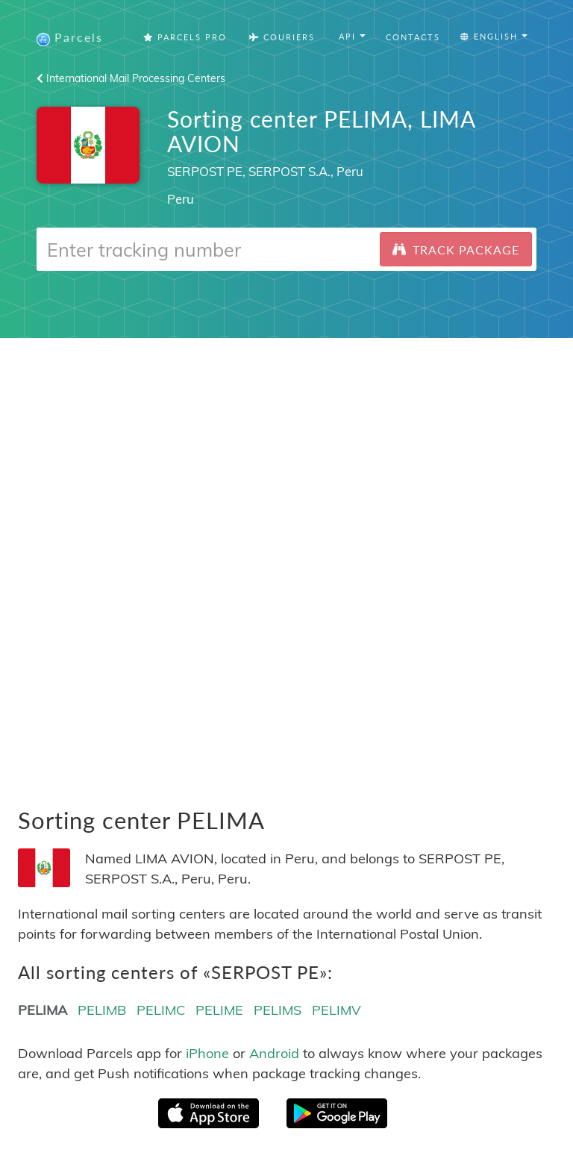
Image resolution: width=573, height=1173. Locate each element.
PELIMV (336, 1010)
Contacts (413, 37)
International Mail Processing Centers (131, 78)
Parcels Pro (185, 37)
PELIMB (102, 1010)
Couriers (282, 37)
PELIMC (161, 1010)
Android (274, 1053)
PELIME (219, 1010)
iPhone (207, 1053)
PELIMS (277, 1010)
